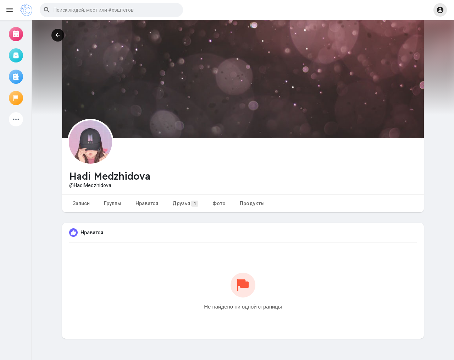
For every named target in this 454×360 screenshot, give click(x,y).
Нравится (146, 203)
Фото (219, 203)
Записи (81, 203)
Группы (112, 203)
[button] (111, 10)
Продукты (252, 203)
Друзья (185, 204)
